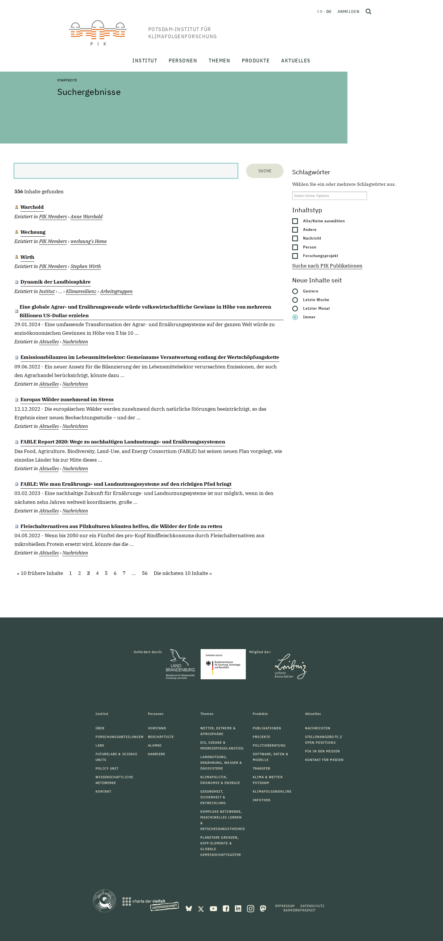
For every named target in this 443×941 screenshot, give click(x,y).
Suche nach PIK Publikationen (327, 266)
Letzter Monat (316, 308)
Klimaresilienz (81, 291)
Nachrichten (75, 341)
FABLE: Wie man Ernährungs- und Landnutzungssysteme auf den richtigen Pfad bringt (125, 484)
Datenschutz (312, 906)
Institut (47, 291)
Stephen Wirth (86, 266)
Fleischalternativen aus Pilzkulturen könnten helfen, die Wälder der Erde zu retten (121, 526)
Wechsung (32, 232)
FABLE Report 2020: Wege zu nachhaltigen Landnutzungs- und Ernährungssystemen (122, 442)
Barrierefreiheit (299, 910)
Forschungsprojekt (321, 255)
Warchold (32, 207)
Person (309, 247)
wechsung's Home (89, 241)
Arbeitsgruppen (116, 291)
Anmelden (349, 11)
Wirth (27, 257)
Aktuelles (49, 341)
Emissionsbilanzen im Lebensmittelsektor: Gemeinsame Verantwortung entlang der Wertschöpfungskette (149, 357)
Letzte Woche (316, 299)
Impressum (285, 906)
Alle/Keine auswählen (324, 220)
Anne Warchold (86, 216)
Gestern (310, 291)
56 (145, 573)
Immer (309, 317)
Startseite (67, 80)
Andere (310, 229)
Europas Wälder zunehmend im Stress (67, 399)
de (329, 11)
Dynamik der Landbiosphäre (55, 282)
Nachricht (312, 238)
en (320, 11)
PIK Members (53, 216)
